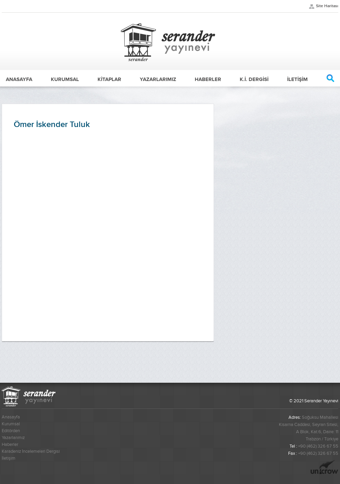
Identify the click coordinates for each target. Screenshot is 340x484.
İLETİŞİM (297, 79)
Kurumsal (11, 424)
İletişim (8, 458)
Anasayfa (11, 417)
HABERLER (208, 79)
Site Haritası (327, 6)
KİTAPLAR (109, 79)
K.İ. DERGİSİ (254, 79)
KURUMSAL (65, 79)
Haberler (10, 444)
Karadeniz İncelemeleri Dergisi (31, 451)
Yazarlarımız (13, 437)
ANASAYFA (19, 79)
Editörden (11, 430)
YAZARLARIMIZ (158, 79)
